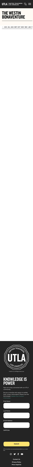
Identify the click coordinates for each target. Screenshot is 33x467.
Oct (19, 27)
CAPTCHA (6, 385)
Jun (5, 27)
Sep (15, 27)
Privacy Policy (16, 416)
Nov (22, 27)
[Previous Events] (2, 27)
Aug (12, 27)
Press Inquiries (16, 419)
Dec (26, 27)
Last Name (6, 365)
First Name (6, 356)
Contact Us (16, 414)
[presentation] (16, 389)
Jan (29, 27)
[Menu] (29, 4)
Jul (9, 27)
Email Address (7, 375)
